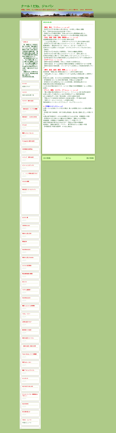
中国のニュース (26, 422)
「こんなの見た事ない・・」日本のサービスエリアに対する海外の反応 (66, 41)
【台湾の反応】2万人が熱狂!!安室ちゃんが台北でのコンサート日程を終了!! (67, 57)
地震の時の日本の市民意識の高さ (54, 84)
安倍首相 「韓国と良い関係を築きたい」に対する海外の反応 (63, 72)
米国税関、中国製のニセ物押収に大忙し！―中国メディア (62, 120)
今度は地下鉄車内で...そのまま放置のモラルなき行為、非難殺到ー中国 (66, 116)
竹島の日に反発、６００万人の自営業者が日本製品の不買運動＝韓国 (65, 78)
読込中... (24, 103)
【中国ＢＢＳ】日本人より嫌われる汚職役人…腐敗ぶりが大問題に (65, 118)
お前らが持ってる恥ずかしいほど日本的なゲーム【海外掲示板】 (64, 94)
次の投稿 (46, 158)
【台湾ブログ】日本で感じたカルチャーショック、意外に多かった (65, 43)
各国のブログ (26, 86)
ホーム (68, 158)
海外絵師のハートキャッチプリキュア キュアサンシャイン (62, 102)
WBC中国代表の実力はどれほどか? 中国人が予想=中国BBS (63, 122)
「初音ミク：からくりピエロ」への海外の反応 (58, 100)
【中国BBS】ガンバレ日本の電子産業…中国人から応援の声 (62, 80)
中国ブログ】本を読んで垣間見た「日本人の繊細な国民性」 (64, 51)
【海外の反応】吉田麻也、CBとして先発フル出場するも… (62, 62)
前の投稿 (90, 158)
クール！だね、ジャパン (37, 6)
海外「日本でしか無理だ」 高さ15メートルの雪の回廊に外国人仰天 (65, 35)
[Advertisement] (68, 143)
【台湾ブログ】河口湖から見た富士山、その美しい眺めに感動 (63, 29)
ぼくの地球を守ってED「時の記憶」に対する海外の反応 (61, 96)
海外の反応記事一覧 (28, 95)
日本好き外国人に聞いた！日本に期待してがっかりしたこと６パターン (66, 55)
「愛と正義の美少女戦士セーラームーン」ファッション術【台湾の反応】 (67, 92)
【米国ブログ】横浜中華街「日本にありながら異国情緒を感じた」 (65, 33)
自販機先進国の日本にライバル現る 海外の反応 (58, 39)
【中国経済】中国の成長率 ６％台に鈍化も (57, 126)
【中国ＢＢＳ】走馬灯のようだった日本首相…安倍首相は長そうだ (65, 82)
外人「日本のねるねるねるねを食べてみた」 (57, 31)
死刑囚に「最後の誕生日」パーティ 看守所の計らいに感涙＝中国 (65, 124)
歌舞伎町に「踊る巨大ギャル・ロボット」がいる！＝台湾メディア (65, 45)
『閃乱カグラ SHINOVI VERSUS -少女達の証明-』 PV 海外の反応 (64, 98)
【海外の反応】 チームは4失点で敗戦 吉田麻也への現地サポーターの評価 (67, 64)
